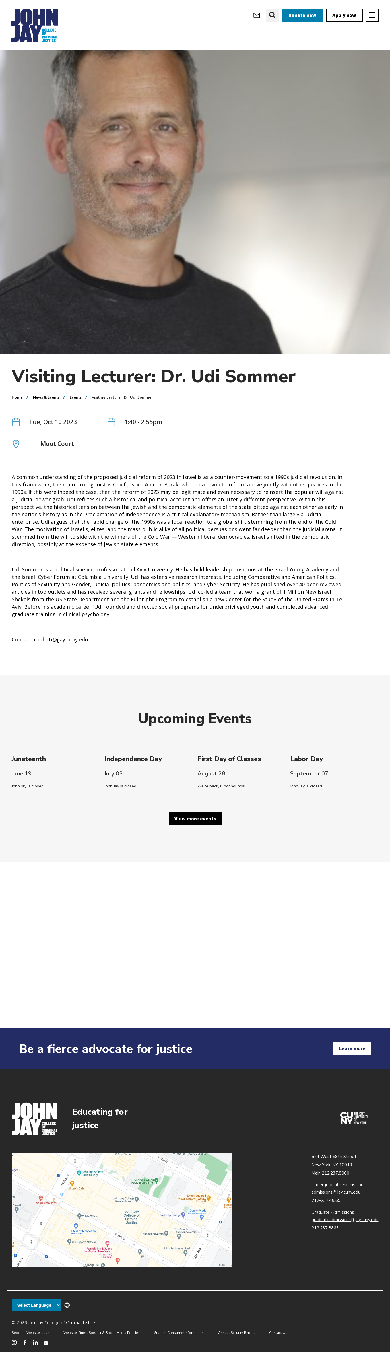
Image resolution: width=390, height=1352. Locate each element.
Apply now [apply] (344, 15)
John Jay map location (122, 1210)
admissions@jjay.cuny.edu (335, 1192)
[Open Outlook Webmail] (256, 15)
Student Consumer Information (179, 1332)
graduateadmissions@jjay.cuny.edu (345, 1220)
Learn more (352, 1048)
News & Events (46, 430)
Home (17, 430)
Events (76, 430)
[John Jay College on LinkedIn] (35, 1342)
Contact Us (278, 1332)
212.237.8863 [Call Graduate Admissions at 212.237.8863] (325, 1228)
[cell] (54, 792)
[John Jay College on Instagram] (14, 1342)
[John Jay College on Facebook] (24, 1342)
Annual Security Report (236, 1332)
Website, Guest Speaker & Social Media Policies (101, 1332)
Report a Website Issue (30, 1332)
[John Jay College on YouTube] (46, 1342)
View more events (195, 852)
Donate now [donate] (302, 15)
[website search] (272, 15)
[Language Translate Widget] (36, 1305)
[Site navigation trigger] (372, 15)
